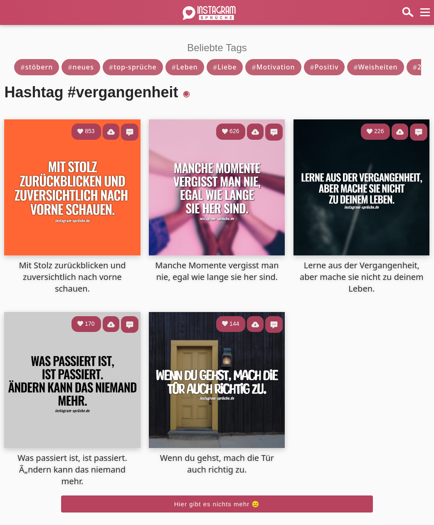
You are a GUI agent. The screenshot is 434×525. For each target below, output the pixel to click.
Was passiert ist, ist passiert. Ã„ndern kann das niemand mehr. (72, 469)
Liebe (225, 67)
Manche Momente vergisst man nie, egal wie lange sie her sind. (217, 271)
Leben (185, 67)
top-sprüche (133, 67)
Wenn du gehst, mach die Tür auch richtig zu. (217, 463)
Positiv (324, 67)
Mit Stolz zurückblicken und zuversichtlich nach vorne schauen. (72, 277)
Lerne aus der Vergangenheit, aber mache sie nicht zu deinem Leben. (362, 277)
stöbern (36, 67)
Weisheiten (375, 67)
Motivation (273, 67)
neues (81, 67)
